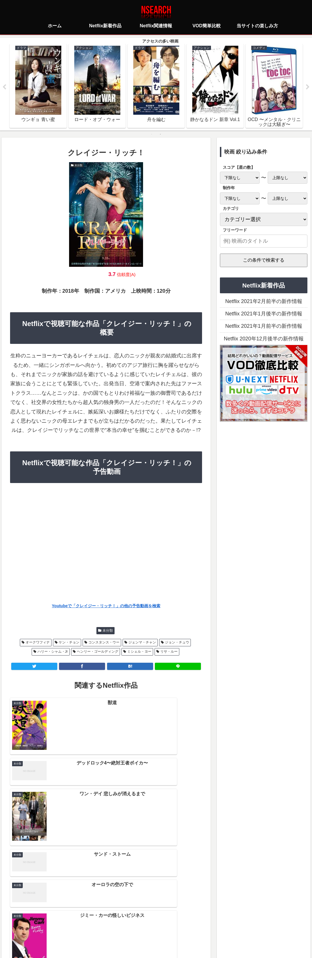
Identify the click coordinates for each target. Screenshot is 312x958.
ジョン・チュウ (177, 643)
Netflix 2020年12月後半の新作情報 (263, 339)
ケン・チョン (69, 643)
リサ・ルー (169, 652)
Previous (4, 87)
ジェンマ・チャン (142, 643)
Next (308, 87)
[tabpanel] (38, 86)
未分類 (107, 631)
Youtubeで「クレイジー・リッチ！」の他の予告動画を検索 (106, 606)
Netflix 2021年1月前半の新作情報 (263, 327)
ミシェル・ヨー (139, 652)
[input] (263, 241)
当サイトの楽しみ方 (166, 928)
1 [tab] (152, 135)
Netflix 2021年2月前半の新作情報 (263, 302)
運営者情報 (200, 928)
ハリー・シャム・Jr (52, 652)
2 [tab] (160, 135)
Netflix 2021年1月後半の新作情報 (263, 314)
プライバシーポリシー (122, 928)
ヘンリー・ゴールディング (97, 652)
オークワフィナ (38, 643)
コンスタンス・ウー (103, 643)
